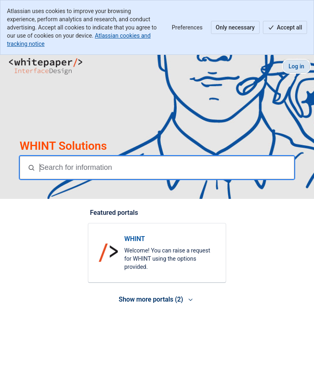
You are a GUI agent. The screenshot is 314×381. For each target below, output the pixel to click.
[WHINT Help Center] (46, 66)
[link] (157, 252)
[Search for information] (166, 167)
